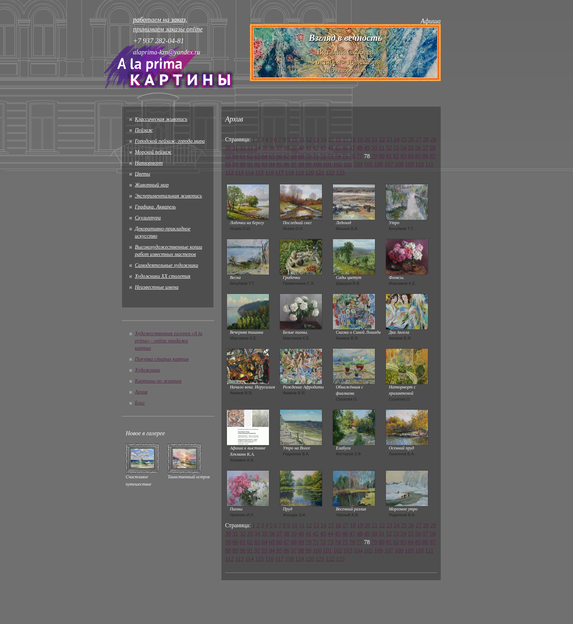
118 (289, 172)
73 (330, 156)
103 (348, 164)
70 (308, 156)
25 (404, 139)
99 (308, 164)
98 (301, 164)
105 (368, 164)
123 (340, 172)
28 (426, 139)
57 (425, 148)
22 (382, 139)
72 (323, 156)
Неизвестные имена (156, 287)
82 (396, 156)
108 (399, 164)
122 (330, 172)
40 (301, 148)
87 (433, 156)
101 (327, 164)
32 (243, 148)
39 (294, 148)
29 (433, 139)
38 (286, 148)
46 (345, 148)
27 (418, 139)
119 (299, 172)
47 (352, 148)
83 (403, 156)
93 (264, 164)
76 (352, 156)
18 (353, 139)
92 (257, 164)
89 (235, 164)
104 (358, 164)
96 (286, 164)
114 (249, 172)
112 (229, 172)
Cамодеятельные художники (166, 265)
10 (294, 139)
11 (301, 139)
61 (243, 156)
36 (272, 148)
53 (396, 148)
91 (250, 164)
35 (264, 148)
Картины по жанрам (158, 381)
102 (337, 164)
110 (419, 164)
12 (309, 139)
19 (360, 139)
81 (389, 156)
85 (418, 156)
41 (308, 148)
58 (433, 148)
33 (250, 148)
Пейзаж (144, 130)
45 (338, 148)
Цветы (142, 174)
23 (389, 139)
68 (294, 156)
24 (396, 139)
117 (279, 172)
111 (429, 164)
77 (360, 156)
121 (319, 172)
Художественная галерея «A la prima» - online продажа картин (168, 341)
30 (228, 148)
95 (279, 164)
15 (331, 139)
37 (279, 148)
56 (418, 148)
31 (235, 148)
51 (381, 148)
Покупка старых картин (162, 359)
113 (239, 172)
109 (409, 164)
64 (264, 156)
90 (243, 164)
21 (374, 139)
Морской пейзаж (153, 152)
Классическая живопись (161, 119)
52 (389, 148)
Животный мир (152, 185)
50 (374, 148)
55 (411, 148)
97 (294, 164)
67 (286, 156)
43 (323, 148)
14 (323, 139)
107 (388, 164)
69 (301, 156)
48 (360, 148)
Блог (140, 403)
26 (411, 139)
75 (345, 156)
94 (272, 164)
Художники (147, 370)
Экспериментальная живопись (168, 196)
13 (316, 139)
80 (381, 156)
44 (330, 148)
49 (367, 148)
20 (367, 139)
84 (411, 156)
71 (316, 156)
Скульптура (148, 218)
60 (235, 156)
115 (259, 172)
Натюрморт (149, 163)
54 (403, 148)
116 (269, 172)
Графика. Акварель (155, 207)
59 (228, 156)
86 (425, 156)
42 (316, 148)
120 (309, 172)
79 (374, 156)
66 (279, 156)
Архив (141, 392)
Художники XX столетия (162, 276)
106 (378, 164)
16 (338, 139)
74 (338, 156)
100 (317, 164)
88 (228, 164)
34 (257, 148)
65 (272, 156)
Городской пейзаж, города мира (170, 141)
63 (257, 156)
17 (345, 139)
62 (250, 156)
